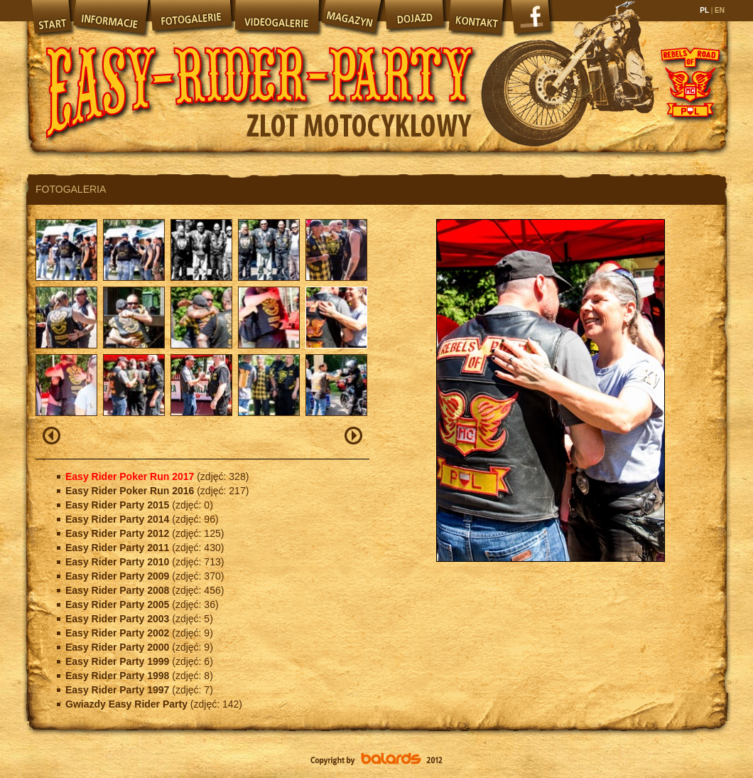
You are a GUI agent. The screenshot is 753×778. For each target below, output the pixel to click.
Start (50, 18)
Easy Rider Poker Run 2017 (131, 476)
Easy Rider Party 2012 (118, 533)
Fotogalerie (191, 18)
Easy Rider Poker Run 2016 (131, 490)
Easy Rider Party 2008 (118, 590)
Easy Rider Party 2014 (118, 519)
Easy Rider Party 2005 (118, 604)
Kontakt (477, 18)
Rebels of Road (689, 81)
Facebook (533, 21)
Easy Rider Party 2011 (118, 547)
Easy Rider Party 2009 (118, 576)
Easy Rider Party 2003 (118, 618)
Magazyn (351, 18)
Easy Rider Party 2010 (118, 561)
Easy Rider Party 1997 (118, 690)
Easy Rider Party (259, 78)
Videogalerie (276, 18)
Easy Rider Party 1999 (118, 661)
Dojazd (415, 18)
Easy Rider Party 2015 (118, 505)
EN (719, 10)
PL (705, 10)
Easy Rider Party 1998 (118, 675)
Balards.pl (376, 759)
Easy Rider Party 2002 (118, 633)
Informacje (110, 18)
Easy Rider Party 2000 (118, 647)
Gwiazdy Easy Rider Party (127, 704)
